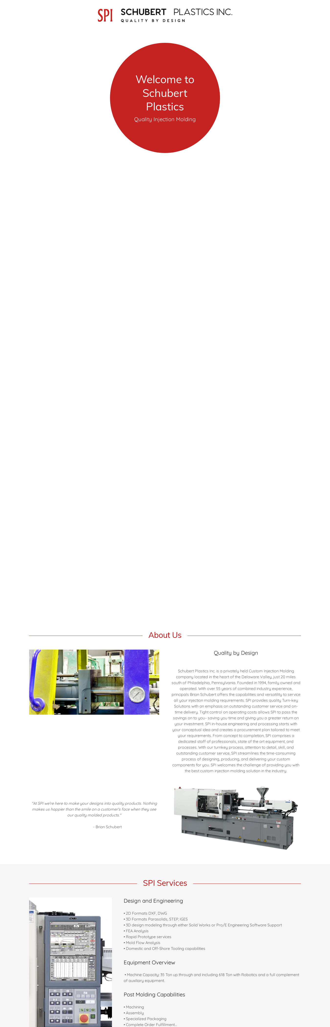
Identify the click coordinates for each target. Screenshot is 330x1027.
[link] (165, 14)
